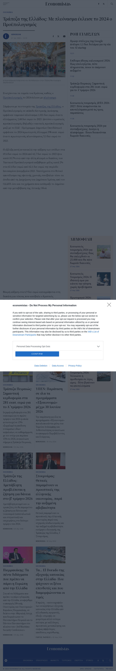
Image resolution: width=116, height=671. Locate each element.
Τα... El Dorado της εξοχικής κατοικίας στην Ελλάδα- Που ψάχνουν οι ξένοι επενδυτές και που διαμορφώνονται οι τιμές (50, 583)
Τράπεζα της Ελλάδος (14, 346)
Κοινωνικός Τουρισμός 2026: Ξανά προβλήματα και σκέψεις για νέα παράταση (81, 328)
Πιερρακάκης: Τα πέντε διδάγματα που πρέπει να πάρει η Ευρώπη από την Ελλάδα (16, 579)
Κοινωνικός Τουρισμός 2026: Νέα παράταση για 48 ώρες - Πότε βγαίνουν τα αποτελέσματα (82, 352)
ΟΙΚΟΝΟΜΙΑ (8, 12)
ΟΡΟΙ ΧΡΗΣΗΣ (86, 669)
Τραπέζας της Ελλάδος (48, 106)
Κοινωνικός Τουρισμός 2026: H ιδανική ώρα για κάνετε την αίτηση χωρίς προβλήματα (81, 280)
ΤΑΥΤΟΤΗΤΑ (99, 669)
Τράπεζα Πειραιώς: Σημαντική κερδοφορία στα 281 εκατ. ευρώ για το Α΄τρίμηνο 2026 (17, 398)
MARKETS (55, 660)
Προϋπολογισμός (13, 97)
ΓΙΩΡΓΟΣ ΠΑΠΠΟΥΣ (43, 637)
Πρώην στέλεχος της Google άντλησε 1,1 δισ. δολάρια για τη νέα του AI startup (90, 44)
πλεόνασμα (50, 97)
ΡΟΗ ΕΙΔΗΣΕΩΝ (85, 34)
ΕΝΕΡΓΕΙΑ (79, 660)
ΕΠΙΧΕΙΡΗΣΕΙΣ (42, 660)
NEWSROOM (16, 34)
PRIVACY (109, 669)
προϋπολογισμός (37, 346)
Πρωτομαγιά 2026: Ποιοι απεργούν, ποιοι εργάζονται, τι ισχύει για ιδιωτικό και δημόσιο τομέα (81, 304)
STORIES (89, 660)
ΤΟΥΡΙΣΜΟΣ (67, 660)
